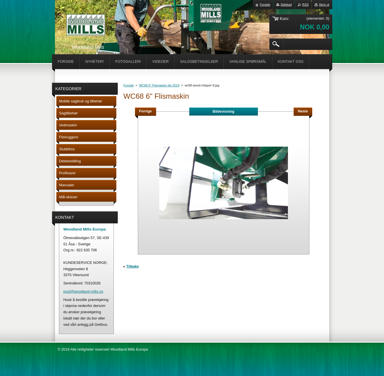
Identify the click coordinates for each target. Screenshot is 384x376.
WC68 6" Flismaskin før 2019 (159, 85)
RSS (305, 4)
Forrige (145, 111)
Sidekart (286, 4)
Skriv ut (324, 4)
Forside (129, 85)
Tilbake (132, 266)
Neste (303, 111)
